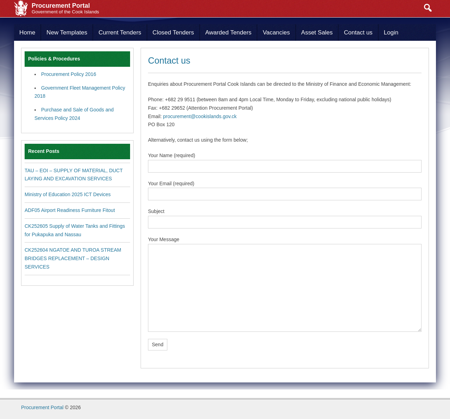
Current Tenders (119, 32)
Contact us (358, 32)
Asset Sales (317, 32)
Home (27, 32)
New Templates (66, 32)
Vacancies (276, 32)
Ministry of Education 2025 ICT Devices (68, 194)
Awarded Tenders (228, 32)
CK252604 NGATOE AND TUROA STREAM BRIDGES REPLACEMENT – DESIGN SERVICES (73, 258)
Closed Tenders (173, 32)
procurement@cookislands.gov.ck (200, 116)
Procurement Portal (42, 407)
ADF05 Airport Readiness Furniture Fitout (70, 210)
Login (391, 32)
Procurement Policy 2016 (68, 74)
